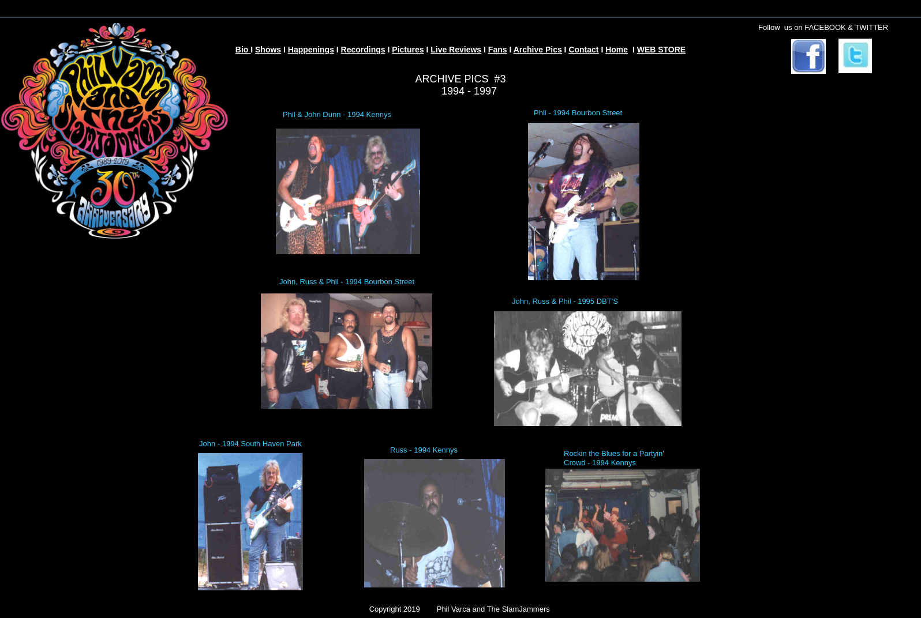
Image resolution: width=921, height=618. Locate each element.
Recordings (363, 49)
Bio (242, 49)
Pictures (408, 49)
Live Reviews (455, 49)
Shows (268, 49)
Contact (583, 49)
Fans (497, 49)
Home (616, 49)
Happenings (311, 49)
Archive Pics (538, 49)
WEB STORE (661, 49)
